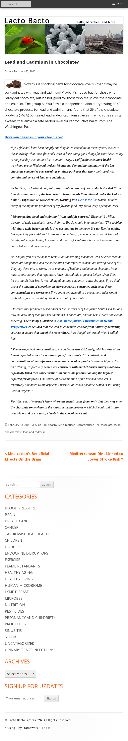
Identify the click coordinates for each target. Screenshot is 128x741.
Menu (121, 4)
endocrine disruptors (26, 553)
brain (10, 514)
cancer (11, 527)
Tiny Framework (27, 727)
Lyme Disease (17, 591)
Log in (46, 727)
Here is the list (87, 200)
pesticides (14, 611)
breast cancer (18, 521)
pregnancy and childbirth (30, 617)
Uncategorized (85, 425)
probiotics (15, 624)
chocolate (106, 425)
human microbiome (23, 585)
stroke (11, 636)
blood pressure (20, 508)
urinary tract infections (29, 649)
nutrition (70, 425)
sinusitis (13, 630)
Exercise (12, 559)
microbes (14, 598)
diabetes (13, 546)
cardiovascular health (27, 534)
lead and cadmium (34, 432)
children (13, 540)
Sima (8, 71)
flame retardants (22, 566)
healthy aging (19, 572)
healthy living (56, 425)
